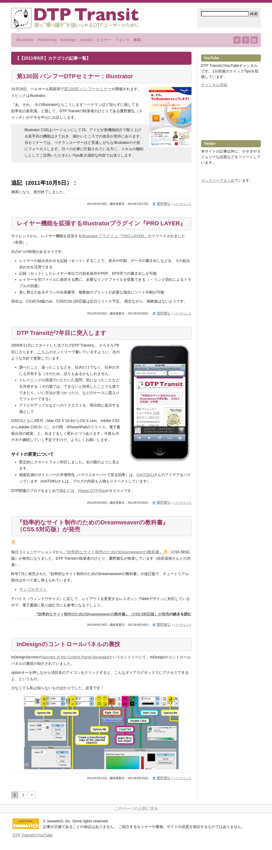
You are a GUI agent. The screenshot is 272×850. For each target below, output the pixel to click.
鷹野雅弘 (165, 203)
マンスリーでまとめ (218, 180)
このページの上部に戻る (136, 812)
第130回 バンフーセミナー (86, 89)
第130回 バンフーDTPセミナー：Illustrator (80, 76)
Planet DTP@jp (91, 497)
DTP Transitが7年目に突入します (65, 340)
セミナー (103, 40)
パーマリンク (183, 203)
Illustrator (25, 40)
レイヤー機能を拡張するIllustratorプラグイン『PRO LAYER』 (94, 227)
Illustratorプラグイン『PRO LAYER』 (113, 243)
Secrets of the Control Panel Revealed (73, 662)
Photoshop (47, 40)
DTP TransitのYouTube (31, 838)
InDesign (68, 40)
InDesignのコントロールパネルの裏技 (73, 649)
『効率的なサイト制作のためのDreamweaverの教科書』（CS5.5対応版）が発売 (99, 532)
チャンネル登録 (214, 85)
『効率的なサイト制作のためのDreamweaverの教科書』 (110, 557)
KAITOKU (145, 481)
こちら (42, 359)
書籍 (137, 40)
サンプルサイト (32, 595)
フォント (122, 40)
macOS (86, 40)
